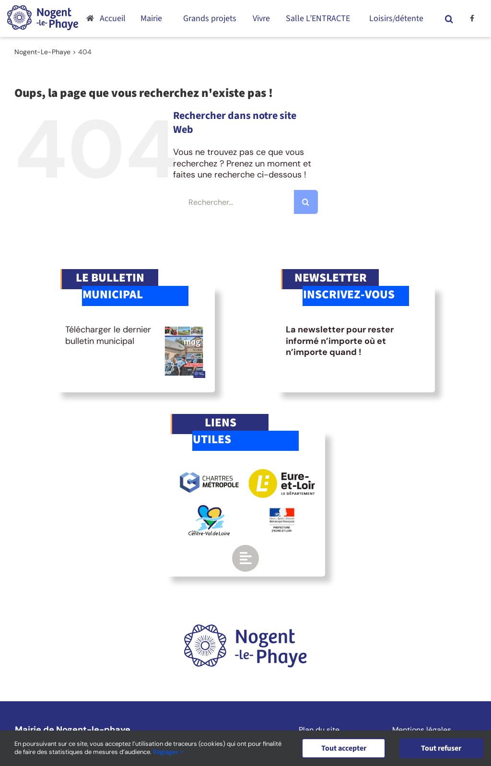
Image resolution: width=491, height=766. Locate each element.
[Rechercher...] (245, 202)
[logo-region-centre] (209, 509)
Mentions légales (421, 730)
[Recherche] (306, 202)
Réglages (168, 752)
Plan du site (319, 730)
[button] (449, 18)
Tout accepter (343, 748)
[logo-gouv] (282, 512)
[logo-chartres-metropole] (209, 473)
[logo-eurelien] (281, 473)
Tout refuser (442, 748)
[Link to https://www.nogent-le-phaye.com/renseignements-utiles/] (245, 558)
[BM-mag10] (184, 328)
